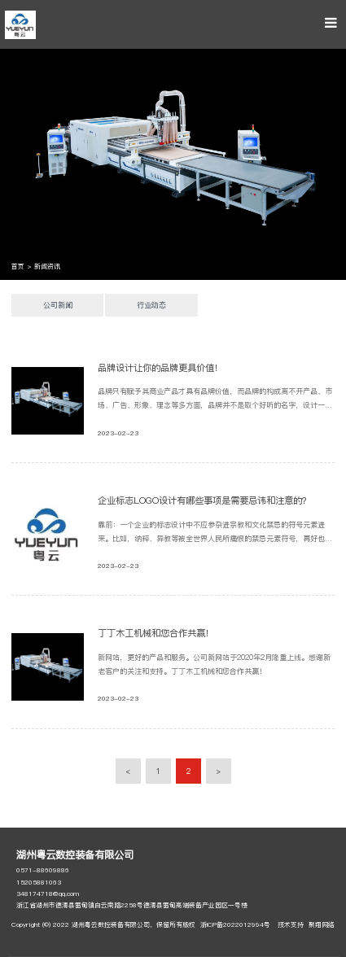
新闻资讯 (47, 266)
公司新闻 (57, 304)
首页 (17, 266)
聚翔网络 (322, 924)
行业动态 (151, 304)
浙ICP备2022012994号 (235, 924)
